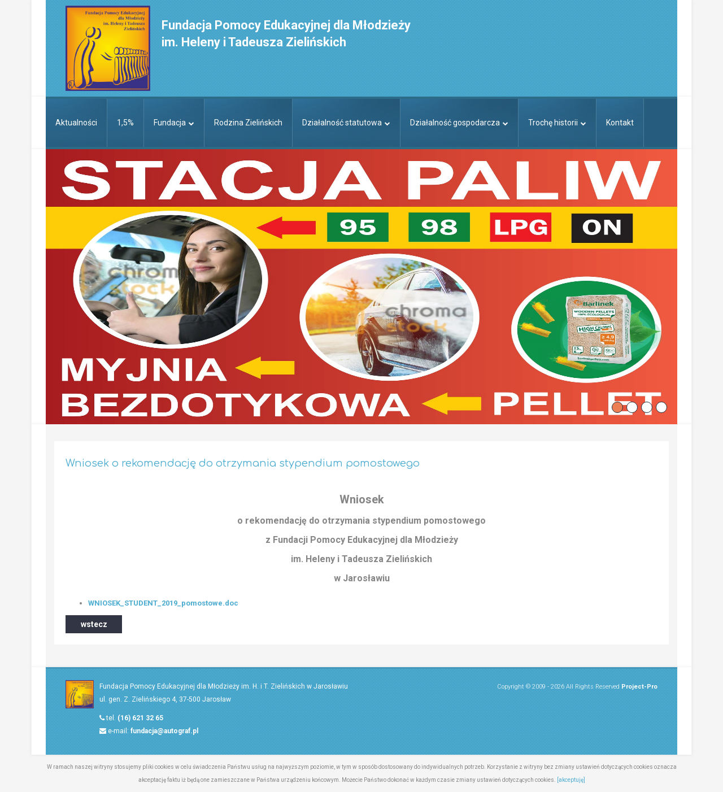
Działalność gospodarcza (459, 122)
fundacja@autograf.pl (164, 731)
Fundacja (174, 122)
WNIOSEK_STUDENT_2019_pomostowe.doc (163, 603)
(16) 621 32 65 (140, 718)
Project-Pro (639, 686)
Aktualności (76, 122)
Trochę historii (557, 122)
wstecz (94, 624)
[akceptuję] (571, 780)
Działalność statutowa (346, 122)
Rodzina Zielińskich (248, 122)
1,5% (125, 122)
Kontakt (620, 122)
